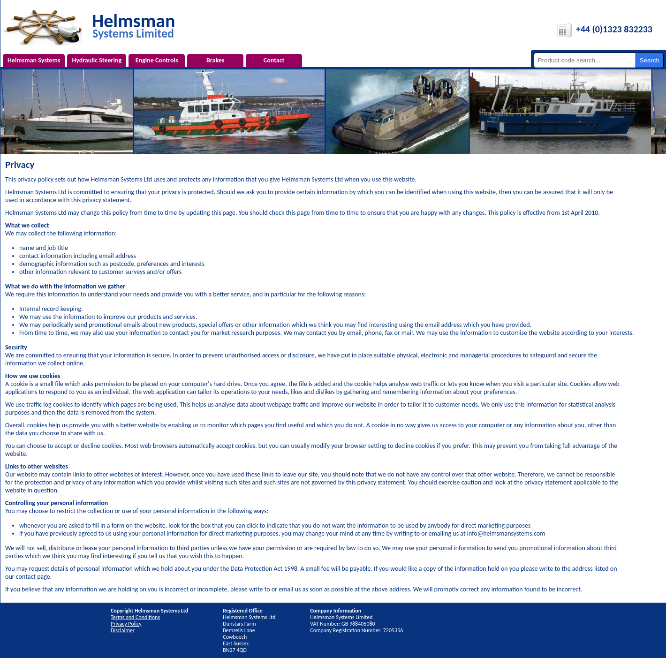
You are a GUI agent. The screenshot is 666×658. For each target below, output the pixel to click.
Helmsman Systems (34, 60)
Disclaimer (123, 630)
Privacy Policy (126, 623)
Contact (274, 60)
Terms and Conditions (135, 617)
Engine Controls (157, 60)
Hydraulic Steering (96, 60)
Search (649, 60)
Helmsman (133, 25)
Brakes (215, 60)
